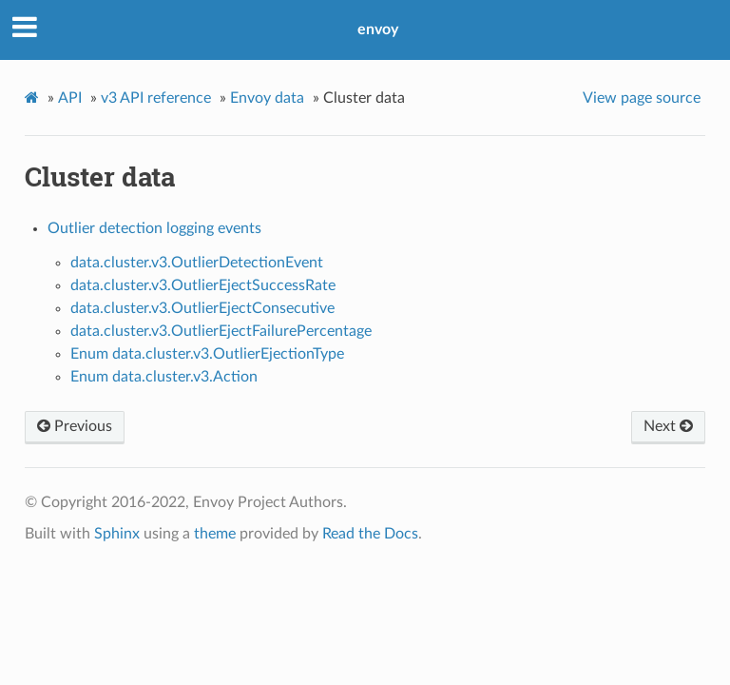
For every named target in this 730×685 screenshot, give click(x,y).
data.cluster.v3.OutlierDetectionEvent (196, 262)
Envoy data (267, 98)
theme (215, 533)
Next (668, 426)
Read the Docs (370, 533)
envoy (377, 29)
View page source (642, 98)
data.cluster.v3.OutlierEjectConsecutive (202, 308)
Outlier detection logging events (154, 228)
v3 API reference (156, 98)
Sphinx (117, 533)
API (70, 98)
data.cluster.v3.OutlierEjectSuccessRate (203, 285)
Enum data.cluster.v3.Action (164, 376)
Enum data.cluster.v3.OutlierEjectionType (207, 354)
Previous (74, 426)
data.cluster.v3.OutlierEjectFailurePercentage (221, 331)
